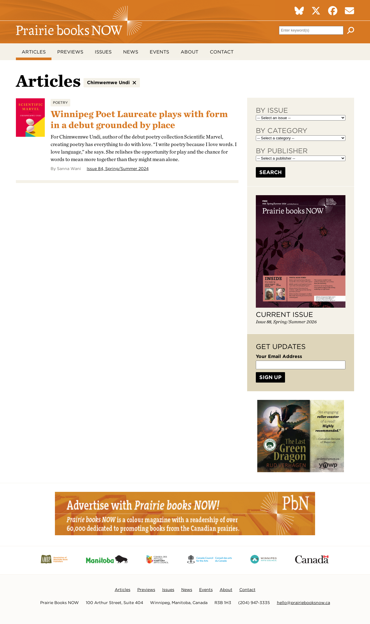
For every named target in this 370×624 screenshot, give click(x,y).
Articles (34, 52)
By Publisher (282, 151)
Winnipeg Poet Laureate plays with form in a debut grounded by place (141, 119)
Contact (222, 52)
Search (270, 172)
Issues (103, 52)
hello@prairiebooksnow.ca (303, 603)
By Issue (272, 110)
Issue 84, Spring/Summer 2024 (118, 169)
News (130, 52)
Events (159, 52)
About (189, 52)
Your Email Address (279, 356)
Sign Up (270, 377)
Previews (70, 52)
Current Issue (284, 315)
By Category (281, 131)
